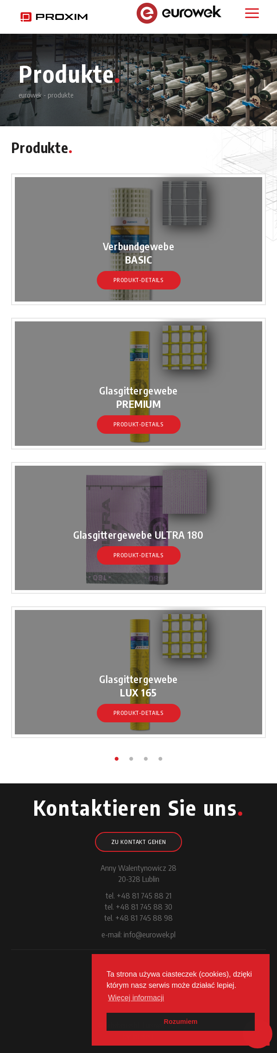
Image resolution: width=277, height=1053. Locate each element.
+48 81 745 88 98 (144, 917)
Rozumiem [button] (181, 1021)
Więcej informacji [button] (136, 998)
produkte (60, 95)
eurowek (30, 95)
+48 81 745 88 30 (144, 906)
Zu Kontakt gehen (138, 841)
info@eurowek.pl (150, 934)
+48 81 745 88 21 (144, 895)
